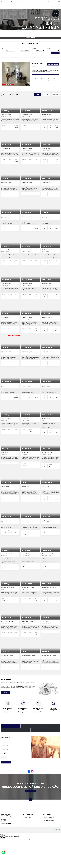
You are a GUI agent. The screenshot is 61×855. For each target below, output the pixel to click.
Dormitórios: (49, 48)
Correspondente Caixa (15, 729)
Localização (40, 805)
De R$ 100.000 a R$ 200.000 (48, 817)
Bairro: (18, 53)
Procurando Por (45, 729)
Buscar (55, 53)
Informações (42, 6)
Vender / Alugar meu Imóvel (49, 805)
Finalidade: (3, 53)
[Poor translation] (3, 838)
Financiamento (50, 726)
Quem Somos (34, 805)
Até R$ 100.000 (46, 816)
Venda (30, 6)
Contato (47, 6)
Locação (35, 6)
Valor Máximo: (34, 53)
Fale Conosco (25, 819)
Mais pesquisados (30, 726)
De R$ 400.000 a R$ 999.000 (48, 820)
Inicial (26, 6)
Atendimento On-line (52, 1)
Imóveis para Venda (26, 816)
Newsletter (10, 726)
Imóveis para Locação (27, 817)
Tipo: (2, 48)
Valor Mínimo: (34, 48)
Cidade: (18, 48)
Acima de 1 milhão (46, 822)
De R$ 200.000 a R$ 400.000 (48, 819)
